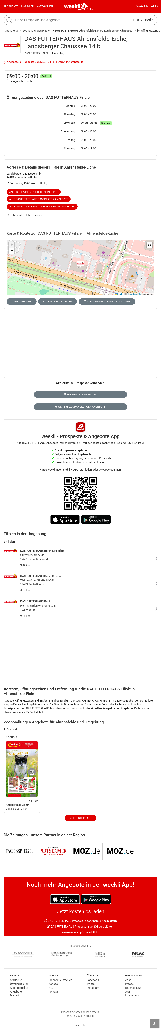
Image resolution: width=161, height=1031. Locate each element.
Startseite (16, 980)
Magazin (142, 6)
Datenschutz (133, 987)
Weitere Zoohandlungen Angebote (80, 406)
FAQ (50, 987)
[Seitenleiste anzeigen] (154, 1023)
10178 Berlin (143, 20)
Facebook (93, 980)
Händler (27, 6)
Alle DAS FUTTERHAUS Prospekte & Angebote (38, 199)
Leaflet (119, 294)
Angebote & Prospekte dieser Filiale (33, 191)
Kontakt (53, 991)
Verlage (53, 984)
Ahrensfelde (11, 30)
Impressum (132, 995)
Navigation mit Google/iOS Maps (107, 301)
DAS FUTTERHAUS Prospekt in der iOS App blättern (80, 926)
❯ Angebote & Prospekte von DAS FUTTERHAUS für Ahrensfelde (43, 62)
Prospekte (10, 6)
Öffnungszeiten (19, 984)
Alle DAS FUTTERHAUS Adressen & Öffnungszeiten (42, 206)
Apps (154, 6)
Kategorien (45, 6)
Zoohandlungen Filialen (37, 30)
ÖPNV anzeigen (22, 301)
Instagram (93, 987)
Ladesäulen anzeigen (57, 301)
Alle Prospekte (80, 817)
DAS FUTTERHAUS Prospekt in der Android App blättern (80, 921)
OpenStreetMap (134, 294)
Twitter (91, 984)
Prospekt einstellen (60, 980)
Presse (129, 984)
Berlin (89, 9)
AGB (128, 991)
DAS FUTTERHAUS (36, 53)
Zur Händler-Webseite (80, 394)
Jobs (128, 980)
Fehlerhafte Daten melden (24, 215)
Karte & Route (62, 233)
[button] (149, 245)
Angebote (16, 991)
